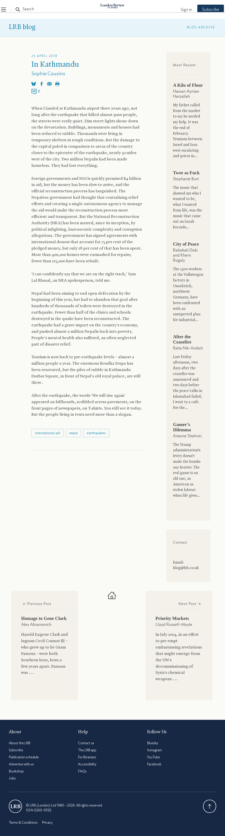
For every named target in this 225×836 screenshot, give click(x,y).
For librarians (87, 757)
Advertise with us (21, 764)
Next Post (189, 604)
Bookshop (16, 771)
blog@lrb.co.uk (186, 568)
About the (19, 743)
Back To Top (209, 806)
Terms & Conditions (23, 822)
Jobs (12, 778)
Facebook (154, 764)
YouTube (153, 757)
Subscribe (203, 10)
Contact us (86, 743)
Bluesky (152, 743)
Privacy (47, 822)
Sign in (178, 10)
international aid (47, 433)
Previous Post (37, 604)
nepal (73, 433)
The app (87, 750)
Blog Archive (201, 27)
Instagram (154, 750)
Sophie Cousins (48, 73)
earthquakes (96, 433)
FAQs (82, 771)
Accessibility (87, 764)
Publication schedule (24, 757)
